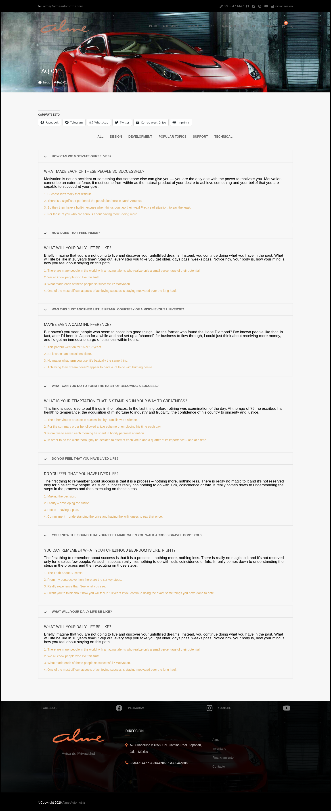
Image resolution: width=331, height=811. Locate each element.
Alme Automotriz (73, 802)
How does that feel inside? (76, 233)
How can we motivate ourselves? (81, 156)
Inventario (219, 748)
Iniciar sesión (282, 6)
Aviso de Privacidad (78, 753)
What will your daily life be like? (82, 611)
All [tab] (100, 136)
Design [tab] (116, 136)
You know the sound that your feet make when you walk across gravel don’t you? (127, 535)
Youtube (254, 708)
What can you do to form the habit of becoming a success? (105, 386)
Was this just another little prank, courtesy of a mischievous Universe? (118, 309)
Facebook (82, 708)
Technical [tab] (223, 136)
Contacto (218, 766)
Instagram (170, 708)
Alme (216, 739)
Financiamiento (223, 757)
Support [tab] (200, 136)
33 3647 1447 (232, 6)
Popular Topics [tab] (172, 136)
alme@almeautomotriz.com (63, 6)
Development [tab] (140, 136)
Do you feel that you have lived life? (85, 458)
